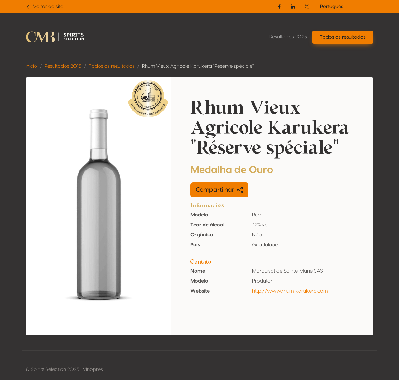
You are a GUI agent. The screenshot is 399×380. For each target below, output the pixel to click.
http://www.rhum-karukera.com (290, 291)
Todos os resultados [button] (343, 37)
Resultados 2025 (288, 36)
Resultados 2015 (63, 66)
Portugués (331, 6)
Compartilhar (219, 190)
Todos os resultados (112, 66)
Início (31, 66)
